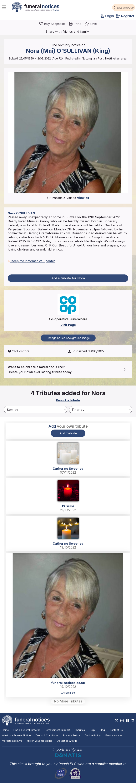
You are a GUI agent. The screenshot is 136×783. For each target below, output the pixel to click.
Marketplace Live (12, 740)
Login (107, 16)
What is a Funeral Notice (16, 735)
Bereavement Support (57, 730)
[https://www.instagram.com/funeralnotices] (122, 720)
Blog (102, 730)
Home (5, 730)
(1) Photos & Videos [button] (68, 198)
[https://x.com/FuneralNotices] (116, 720)
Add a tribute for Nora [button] (68, 278)
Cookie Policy (93, 735)
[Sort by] (35, 409)
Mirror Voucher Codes (40, 740)
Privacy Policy (71, 735)
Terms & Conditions (46, 735)
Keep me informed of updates (31, 261)
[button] (123, 7)
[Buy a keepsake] (52, 24)
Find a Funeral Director (26, 730)
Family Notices (114, 735)
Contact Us (116, 730)
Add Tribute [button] (68, 433)
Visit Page (68, 325)
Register (125, 16)
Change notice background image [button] (68, 338)
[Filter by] (100, 409)
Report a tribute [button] (68, 400)
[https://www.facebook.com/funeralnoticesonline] (127, 720)
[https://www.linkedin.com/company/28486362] (132, 720)
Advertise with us (67, 740)
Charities (80, 730)
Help (92, 730)
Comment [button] (68, 692)
